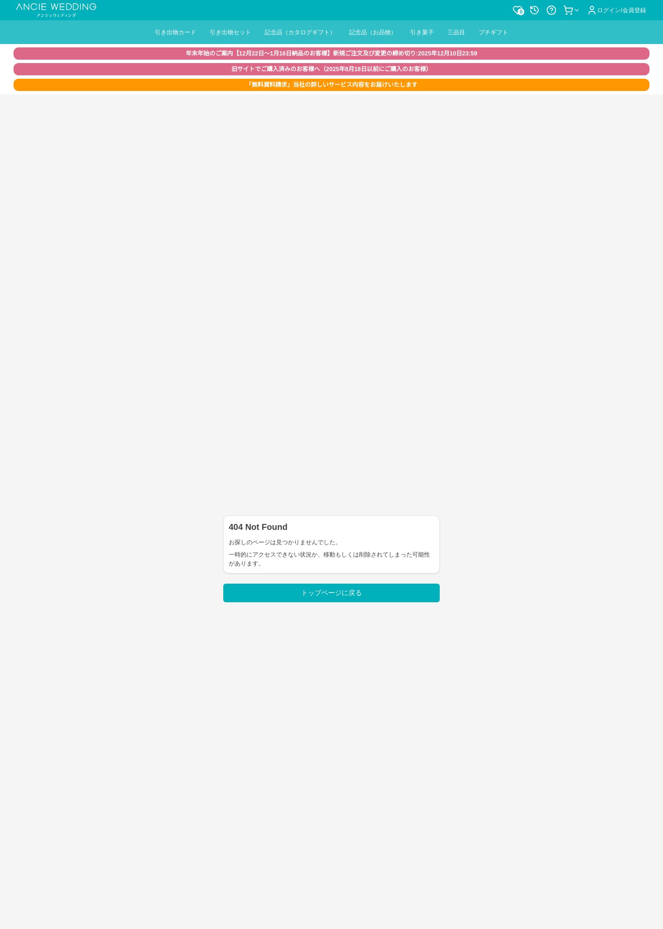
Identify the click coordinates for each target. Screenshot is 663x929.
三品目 (456, 32)
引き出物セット (230, 32)
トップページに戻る (331, 592)
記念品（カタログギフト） (300, 32)
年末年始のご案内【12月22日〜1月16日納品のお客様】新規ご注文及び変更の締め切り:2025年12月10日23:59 (331, 53)
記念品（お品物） (373, 32)
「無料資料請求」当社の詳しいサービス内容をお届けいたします (331, 84)
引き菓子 (422, 32)
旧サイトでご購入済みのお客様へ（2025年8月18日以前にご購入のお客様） (331, 69)
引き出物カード (175, 32)
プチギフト (493, 32)
